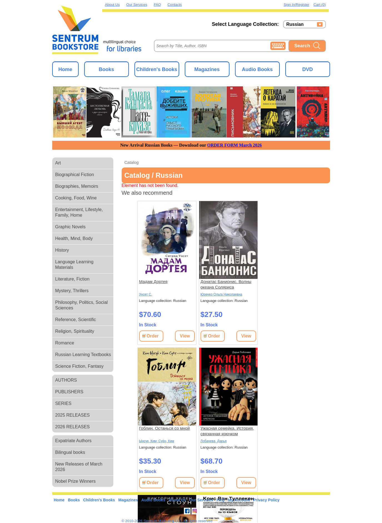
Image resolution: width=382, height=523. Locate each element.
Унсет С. (145, 294)
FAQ (157, 4)
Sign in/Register (296, 4)
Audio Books (257, 69)
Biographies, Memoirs (76, 186)
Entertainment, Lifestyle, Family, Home (79, 212)
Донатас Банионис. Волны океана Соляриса (226, 284)
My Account (239, 500)
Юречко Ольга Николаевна (221, 294)
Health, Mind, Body (74, 238)
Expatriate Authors (73, 440)
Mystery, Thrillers (72, 290)
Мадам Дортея (153, 281)
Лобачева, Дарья (214, 441)
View (185, 336)
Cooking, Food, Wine (76, 198)
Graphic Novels (70, 226)
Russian (295, 24)
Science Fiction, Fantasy (79, 366)
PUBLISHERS (69, 391)
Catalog (131, 162)
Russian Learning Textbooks (83, 354)
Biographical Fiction (74, 174)
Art (58, 163)
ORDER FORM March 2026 (234, 145)
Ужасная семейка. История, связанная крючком (227, 431)
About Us (112, 4)
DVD (307, 69)
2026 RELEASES (72, 426)
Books (106, 69)
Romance (64, 343)
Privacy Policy (266, 500)
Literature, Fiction (72, 279)
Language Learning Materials (74, 264)
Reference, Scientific (75, 319)
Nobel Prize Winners (75, 481)
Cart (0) (319, 4)
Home (65, 69)
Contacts (175, 4)
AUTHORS (66, 380)
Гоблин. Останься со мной (164, 428)
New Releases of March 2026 (79, 467)
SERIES (63, 403)
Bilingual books (70, 452)
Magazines (206, 69)
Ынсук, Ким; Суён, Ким (156, 441)
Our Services (136, 4)
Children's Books (156, 69)
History (62, 250)
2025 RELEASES (72, 415)
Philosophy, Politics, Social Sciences (81, 305)
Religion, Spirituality (74, 331)
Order (153, 336)
